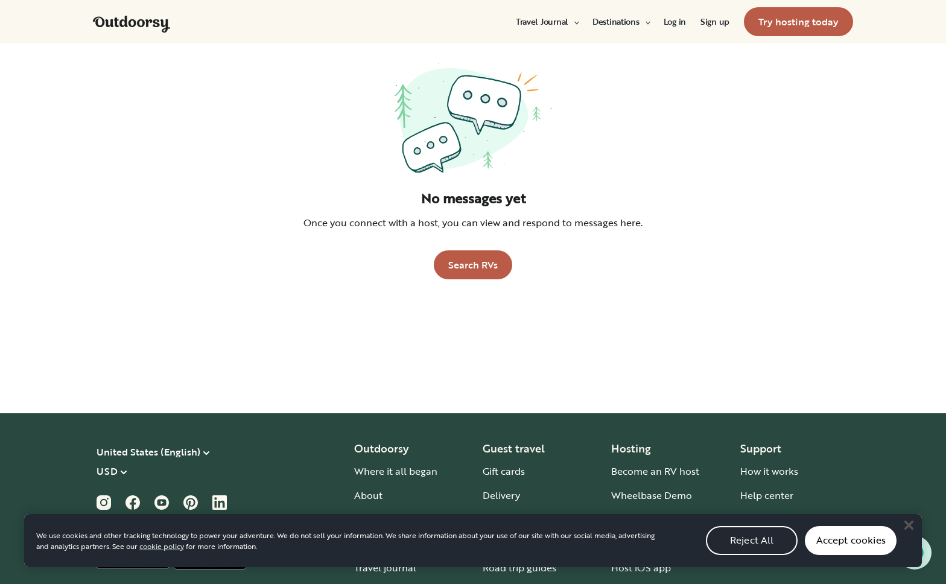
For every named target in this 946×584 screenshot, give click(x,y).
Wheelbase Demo (651, 495)
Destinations (620, 22)
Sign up (714, 22)
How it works (769, 471)
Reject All (752, 540)
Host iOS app (641, 567)
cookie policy (161, 546)
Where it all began (395, 471)
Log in (675, 22)
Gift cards (504, 471)
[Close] (908, 525)
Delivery (501, 495)
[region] (473, 540)
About (368, 495)
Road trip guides (519, 567)
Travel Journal (547, 22)
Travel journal (385, 567)
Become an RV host (655, 471)
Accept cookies (851, 540)
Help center (766, 495)
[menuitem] (547, 22)
